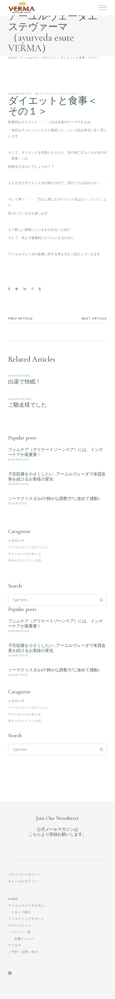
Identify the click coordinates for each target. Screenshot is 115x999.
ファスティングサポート (26, 918)
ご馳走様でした (27, 405)
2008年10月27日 (19, 93)
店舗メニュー (24, 938)
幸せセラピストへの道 (24, 560)
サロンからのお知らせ (24, 554)
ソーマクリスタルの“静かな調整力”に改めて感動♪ (54, 498)
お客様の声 (16, 540)
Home (13, 899)
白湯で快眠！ (24, 381)
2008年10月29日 (19, 399)
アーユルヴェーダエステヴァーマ (61, 93)
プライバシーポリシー (24, 874)
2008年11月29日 (19, 375)
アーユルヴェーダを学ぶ (26, 905)
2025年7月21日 (18, 484)
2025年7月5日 (18, 503)
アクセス (14, 945)
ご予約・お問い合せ (23, 952)
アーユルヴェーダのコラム (28, 547)
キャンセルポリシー (23, 881)
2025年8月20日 (19, 459)
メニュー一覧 (21, 932)
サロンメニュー (19, 925)
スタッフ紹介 (21, 912)
